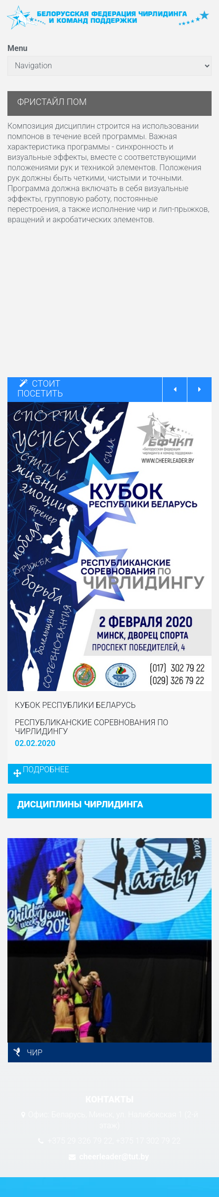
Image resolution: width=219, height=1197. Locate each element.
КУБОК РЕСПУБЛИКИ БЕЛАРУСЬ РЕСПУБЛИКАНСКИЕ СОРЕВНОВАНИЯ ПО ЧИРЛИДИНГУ (91, 718)
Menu (17, 48)
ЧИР (35, 1052)
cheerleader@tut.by (113, 1156)
